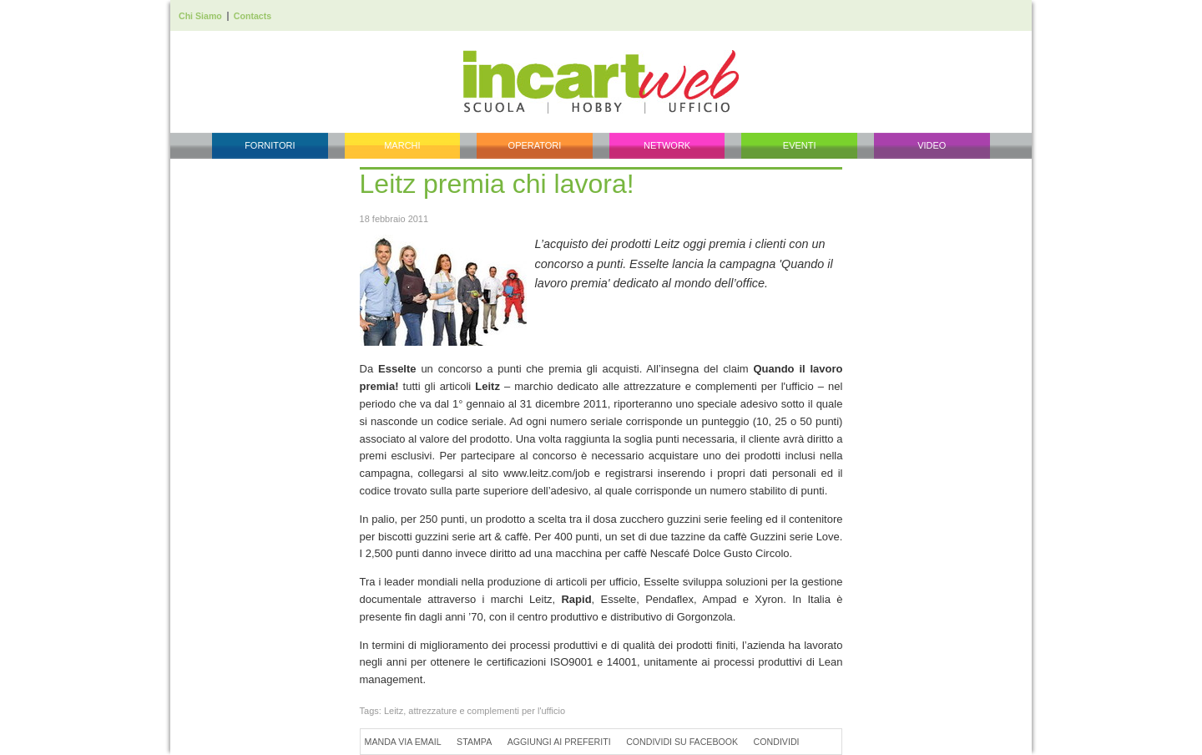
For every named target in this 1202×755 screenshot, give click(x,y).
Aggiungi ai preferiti (559, 742)
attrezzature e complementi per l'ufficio (486, 711)
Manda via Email (403, 742)
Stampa (474, 742)
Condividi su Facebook (682, 742)
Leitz (393, 711)
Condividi (777, 742)
